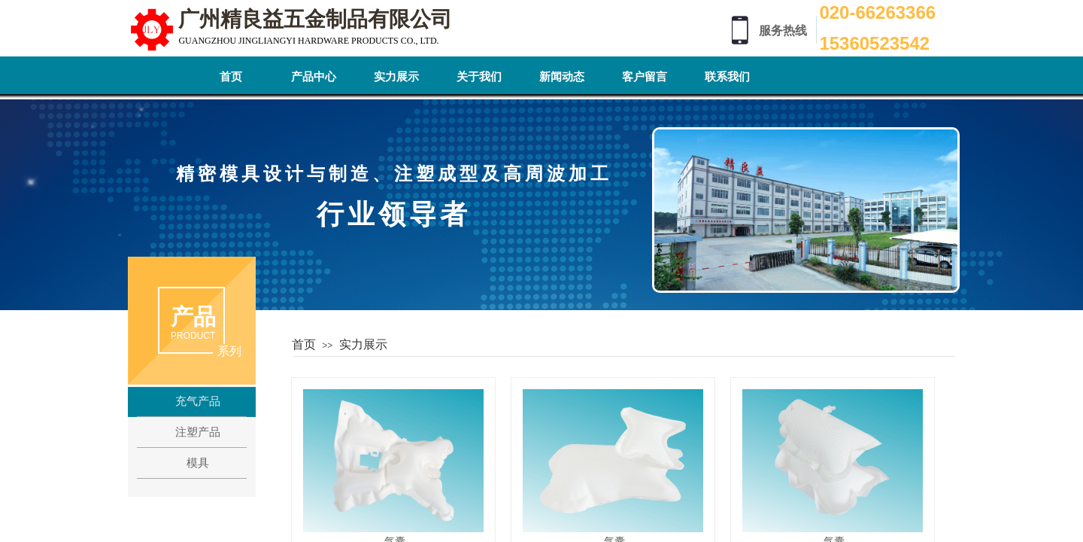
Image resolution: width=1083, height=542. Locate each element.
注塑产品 (197, 432)
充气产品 (197, 401)
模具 (198, 463)
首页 (231, 77)
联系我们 (727, 77)
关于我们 (479, 77)
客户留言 (644, 77)
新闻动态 (561, 77)
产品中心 (313, 77)
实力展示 (396, 77)
